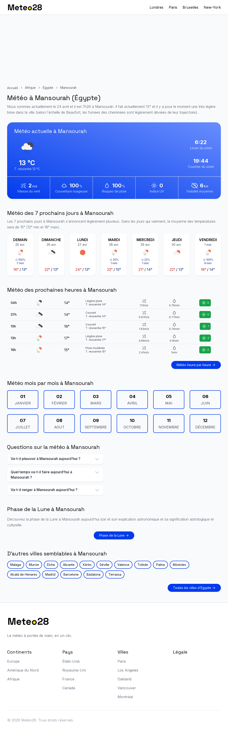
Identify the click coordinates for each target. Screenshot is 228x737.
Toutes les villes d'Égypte (194, 588)
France (68, 679)
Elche (51, 565)
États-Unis (71, 661)
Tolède (142, 565)
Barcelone (71, 574)
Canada (68, 688)
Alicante (69, 565)
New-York (212, 7)
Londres (156, 7)
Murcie (34, 565)
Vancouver (127, 688)
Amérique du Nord (23, 670)
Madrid (50, 574)
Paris (173, 7)
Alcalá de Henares (23, 574)
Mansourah (68, 87)
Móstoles (179, 565)
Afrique (30, 87)
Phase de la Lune (114, 535)
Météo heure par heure (196, 365)
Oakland (124, 679)
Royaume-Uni (74, 670)
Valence (123, 565)
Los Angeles (128, 670)
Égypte (48, 87)
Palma (160, 565)
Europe (13, 661)
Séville (104, 565)
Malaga (15, 565)
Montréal (125, 697)
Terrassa (114, 574)
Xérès (87, 565)
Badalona (93, 574)
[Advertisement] (114, 48)
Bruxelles (190, 7)
